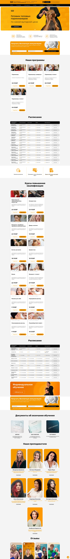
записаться (55, 125)
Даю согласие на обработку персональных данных (21, 359)
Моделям (41, 5)
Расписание (18, 5)
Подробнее (15, 110)
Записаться (22, 85)
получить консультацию (19, 532)
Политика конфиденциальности (27, 555)
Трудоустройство (50, 5)
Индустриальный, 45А (29, 2)
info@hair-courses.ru (39, 555)
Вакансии (58, 5)
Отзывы (34, 5)
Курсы (11, 5)
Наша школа (13, 547)
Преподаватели (27, 5)
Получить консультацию (51, 357)
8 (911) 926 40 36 (34, 1)
